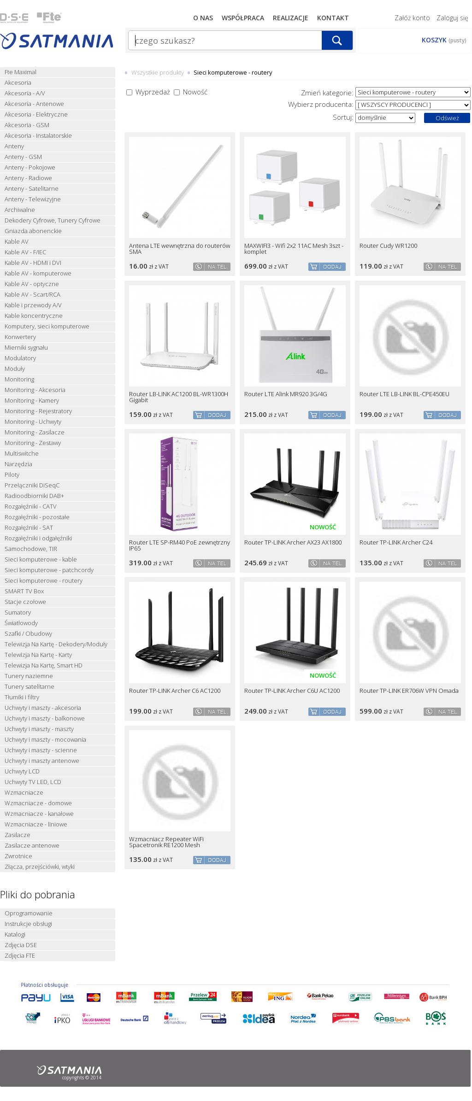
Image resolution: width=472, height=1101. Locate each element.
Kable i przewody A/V (33, 305)
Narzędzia (18, 464)
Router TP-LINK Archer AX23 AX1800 (293, 542)
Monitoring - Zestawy (33, 443)
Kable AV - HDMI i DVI (33, 263)
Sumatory (18, 612)
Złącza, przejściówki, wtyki (40, 867)
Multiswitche (22, 454)
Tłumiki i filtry (22, 697)
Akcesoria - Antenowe (34, 104)
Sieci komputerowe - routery (44, 581)
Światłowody (21, 623)
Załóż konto (412, 17)
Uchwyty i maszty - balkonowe (45, 718)
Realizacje (290, 17)
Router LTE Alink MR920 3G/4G (285, 394)
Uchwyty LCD (22, 771)
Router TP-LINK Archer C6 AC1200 (174, 691)
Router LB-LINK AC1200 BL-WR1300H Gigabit (178, 397)
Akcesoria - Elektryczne (36, 114)
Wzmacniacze (24, 793)
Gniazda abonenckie (33, 231)
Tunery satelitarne (29, 687)
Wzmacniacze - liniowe (36, 824)
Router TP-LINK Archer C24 (396, 542)
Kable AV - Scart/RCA (32, 295)
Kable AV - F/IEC (25, 252)
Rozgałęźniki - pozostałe (37, 517)
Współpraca (243, 17)
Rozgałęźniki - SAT (29, 528)
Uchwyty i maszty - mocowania (45, 740)
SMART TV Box (24, 591)
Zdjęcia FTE (20, 956)
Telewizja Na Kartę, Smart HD (44, 665)
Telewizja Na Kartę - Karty (38, 655)
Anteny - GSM (23, 157)
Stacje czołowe (25, 602)
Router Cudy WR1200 (388, 246)
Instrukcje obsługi (28, 924)
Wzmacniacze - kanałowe (39, 814)
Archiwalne (20, 210)
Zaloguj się (452, 17)
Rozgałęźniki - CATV (31, 507)
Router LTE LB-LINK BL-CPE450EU (404, 394)
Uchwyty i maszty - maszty (39, 729)
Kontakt (333, 17)
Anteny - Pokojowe (30, 167)
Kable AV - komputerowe (38, 273)
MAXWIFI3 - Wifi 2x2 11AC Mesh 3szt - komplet (293, 249)
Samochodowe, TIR (31, 549)
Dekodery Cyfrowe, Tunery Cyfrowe (52, 220)
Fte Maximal (20, 72)
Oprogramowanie (29, 913)
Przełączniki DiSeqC (32, 485)
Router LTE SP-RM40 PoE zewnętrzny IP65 (179, 545)
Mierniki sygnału (26, 348)
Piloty (12, 475)
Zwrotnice (18, 856)
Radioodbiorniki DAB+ (34, 496)
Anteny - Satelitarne (32, 189)
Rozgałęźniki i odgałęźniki (38, 538)
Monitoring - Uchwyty (33, 422)
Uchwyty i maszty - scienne (41, 750)
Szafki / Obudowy (28, 634)
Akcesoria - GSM (27, 125)
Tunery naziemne (29, 676)
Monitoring (19, 379)
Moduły (15, 369)
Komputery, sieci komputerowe (47, 326)
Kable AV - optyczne (32, 284)
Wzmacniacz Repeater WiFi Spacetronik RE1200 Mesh (166, 842)
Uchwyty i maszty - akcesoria (43, 708)
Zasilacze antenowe (32, 846)
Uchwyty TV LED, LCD (33, 782)
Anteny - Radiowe (28, 178)
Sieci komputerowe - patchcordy (49, 570)
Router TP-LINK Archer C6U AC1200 (292, 691)
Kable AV (17, 242)
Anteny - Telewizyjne (33, 199)
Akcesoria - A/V (25, 93)
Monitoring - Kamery (32, 401)
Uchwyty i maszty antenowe (42, 761)
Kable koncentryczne (34, 316)
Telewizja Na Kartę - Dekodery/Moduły (56, 644)
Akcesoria (18, 83)
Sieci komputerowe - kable (41, 559)
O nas (203, 17)
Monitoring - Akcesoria (35, 390)
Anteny (14, 146)
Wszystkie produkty (157, 72)
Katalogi (15, 934)
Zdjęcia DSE (21, 945)
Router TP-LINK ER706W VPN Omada (409, 691)
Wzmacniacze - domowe (38, 803)
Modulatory (20, 358)
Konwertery (20, 337)
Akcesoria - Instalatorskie (38, 136)
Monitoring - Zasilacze (35, 432)
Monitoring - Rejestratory (38, 411)
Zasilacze (17, 835)
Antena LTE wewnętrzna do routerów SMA (179, 249)
